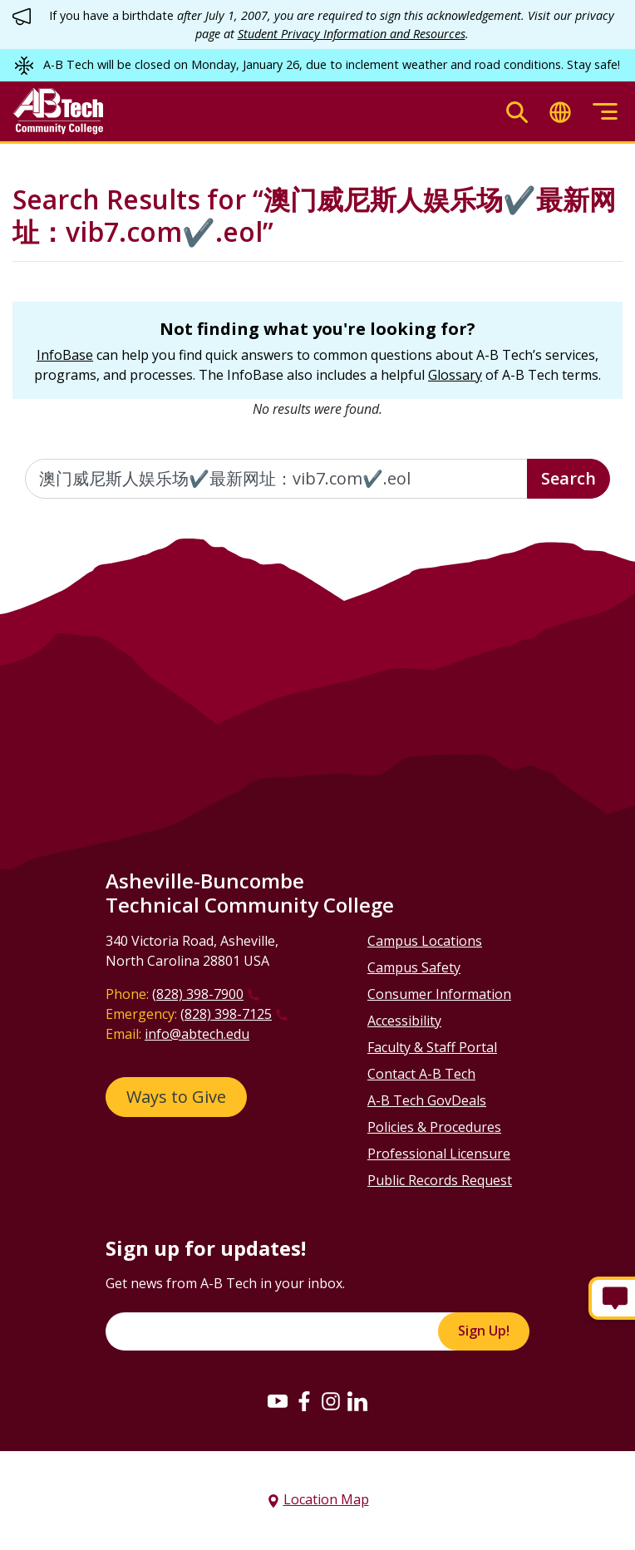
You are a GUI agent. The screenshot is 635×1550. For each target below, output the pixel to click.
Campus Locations (424, 941)
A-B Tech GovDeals (426, 1100)
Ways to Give (176, 1096)
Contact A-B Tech (421, 1074)
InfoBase (65, 355)
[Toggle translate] (560, 112)
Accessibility (404, 1020)
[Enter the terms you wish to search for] (276, 479)
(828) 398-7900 (198, 994)
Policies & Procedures (434, 1127)
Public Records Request (439, 1180)
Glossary (455, 375)
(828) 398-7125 (226, 1014)
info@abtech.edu (197, 1034)
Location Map (326, 1499)
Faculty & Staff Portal (432, 1047)
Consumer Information (439, 994)
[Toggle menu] (605, 112)
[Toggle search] (517, 112)
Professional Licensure (438, 1153)
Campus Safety (413, 967)
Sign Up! (483, 1330)
